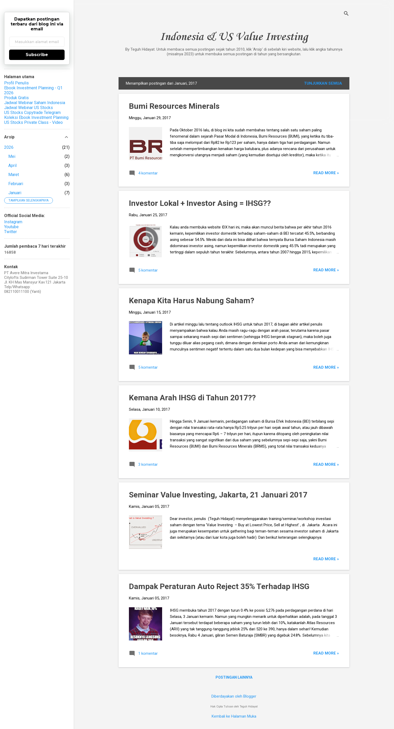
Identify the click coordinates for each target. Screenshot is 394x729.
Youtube (11, 226)
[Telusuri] (346, 14)
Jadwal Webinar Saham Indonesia (34, 102)
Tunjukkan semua (323, 83)
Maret (13, 174)
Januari (14, 192)
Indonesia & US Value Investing (234, 37)
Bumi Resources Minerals (174, 106)
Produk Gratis (16, 97)
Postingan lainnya (234, 677)
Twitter (10, 231)
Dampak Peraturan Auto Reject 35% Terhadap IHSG (219, 586)
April (12, 165)
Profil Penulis (16, 82)
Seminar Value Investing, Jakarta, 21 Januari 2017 (218, 494)
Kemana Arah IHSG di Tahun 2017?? (192, 397)
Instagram (13, 221)
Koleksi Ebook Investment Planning (36, 117)
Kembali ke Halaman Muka (234, 716)
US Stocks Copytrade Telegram (32, 112)
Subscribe (37, 54)
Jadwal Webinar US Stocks (28, 107)
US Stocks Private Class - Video (33, 122)
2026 (8, 147)
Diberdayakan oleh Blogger (233, 696)
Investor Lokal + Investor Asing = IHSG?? (200, 203)
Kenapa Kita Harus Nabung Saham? (191, 300)
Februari (15, 183)
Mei (11, 156)
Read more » (326, 173)
